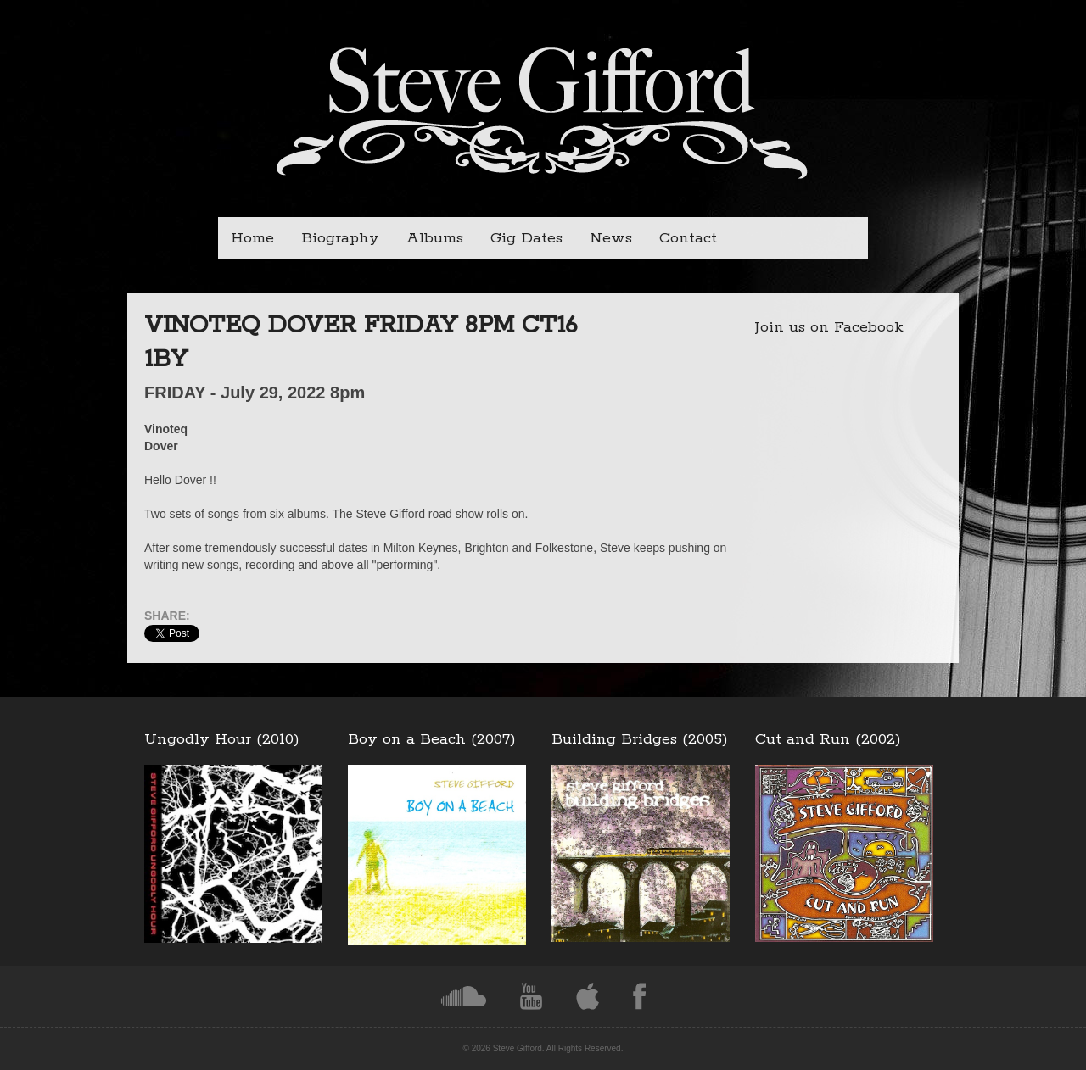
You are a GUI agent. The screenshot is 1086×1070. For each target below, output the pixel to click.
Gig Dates (526, 238)
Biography (340, 238)
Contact (688, 238)
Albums (434, 238)
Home (252, 238)
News (611, 238)
